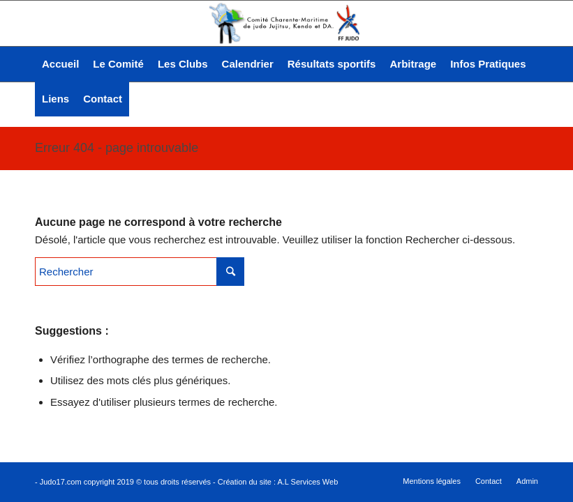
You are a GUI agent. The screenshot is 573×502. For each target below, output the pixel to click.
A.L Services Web (307, 482)
